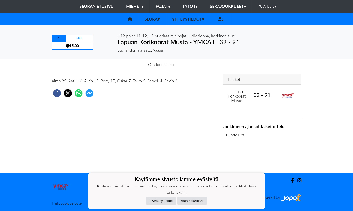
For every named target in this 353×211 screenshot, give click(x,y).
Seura (152, 19)
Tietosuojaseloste (67, 203)
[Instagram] (297, 180)
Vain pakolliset (192, 200)
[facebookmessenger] (89, 93)
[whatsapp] (79, 93)
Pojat (163, 6)
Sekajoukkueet (228, 6)
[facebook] (57, 93)
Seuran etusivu (97, 6)
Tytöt (190, 6)
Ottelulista (237, 157)
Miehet (134, 6)
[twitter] (68, 93)
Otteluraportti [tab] (193, 64)
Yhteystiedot (188, 19)
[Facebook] (290, 180)
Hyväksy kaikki (161, 200)
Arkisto (267, 6)
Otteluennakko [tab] (161, 64)
